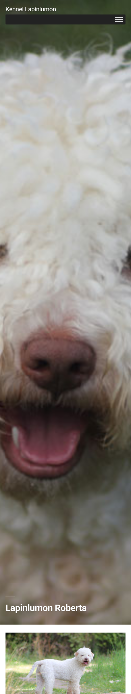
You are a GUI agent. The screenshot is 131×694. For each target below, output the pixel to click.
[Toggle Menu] (119, 19)
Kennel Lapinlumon (31, 9)
